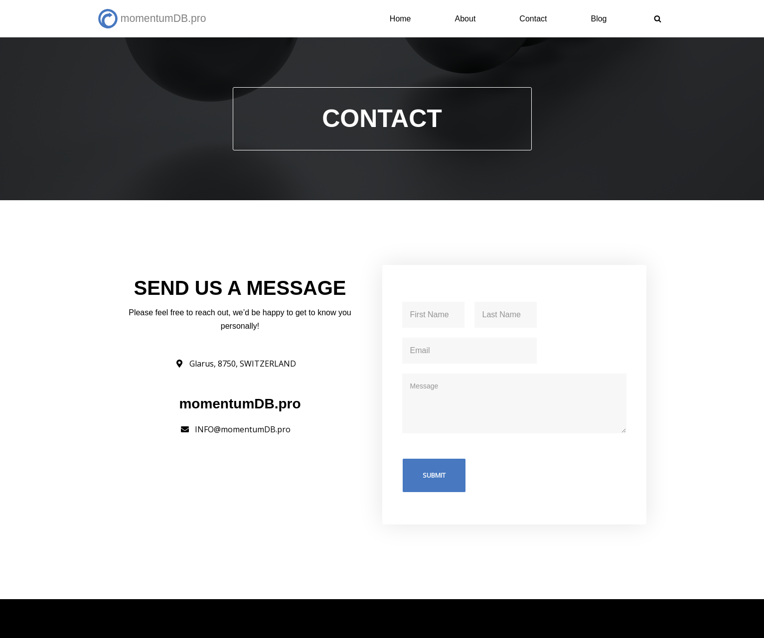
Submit (434, 475)
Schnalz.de (118, 625)
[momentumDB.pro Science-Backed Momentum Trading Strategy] (154, 18)
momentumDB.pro (190, 612)
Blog (599, 18)
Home (400, 18)
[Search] (657, 18)
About (465, 18)
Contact (533, 18)
